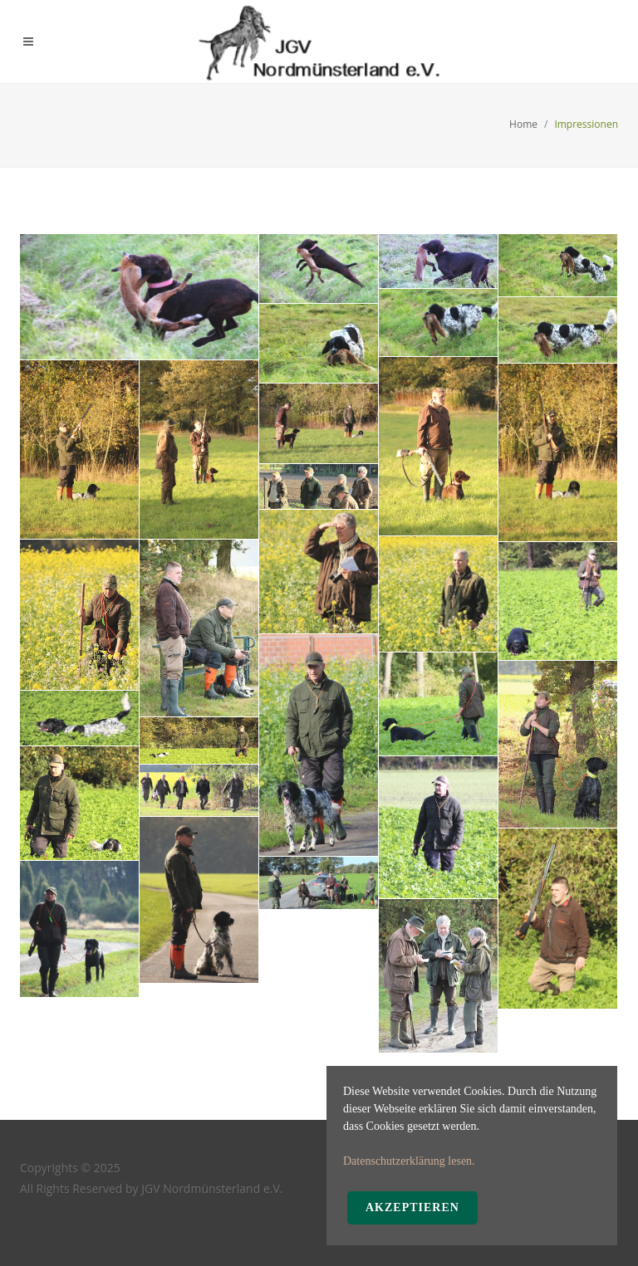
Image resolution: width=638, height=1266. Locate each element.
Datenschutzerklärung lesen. (409, 1161)
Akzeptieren (412, 1207)
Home (523, 124)
